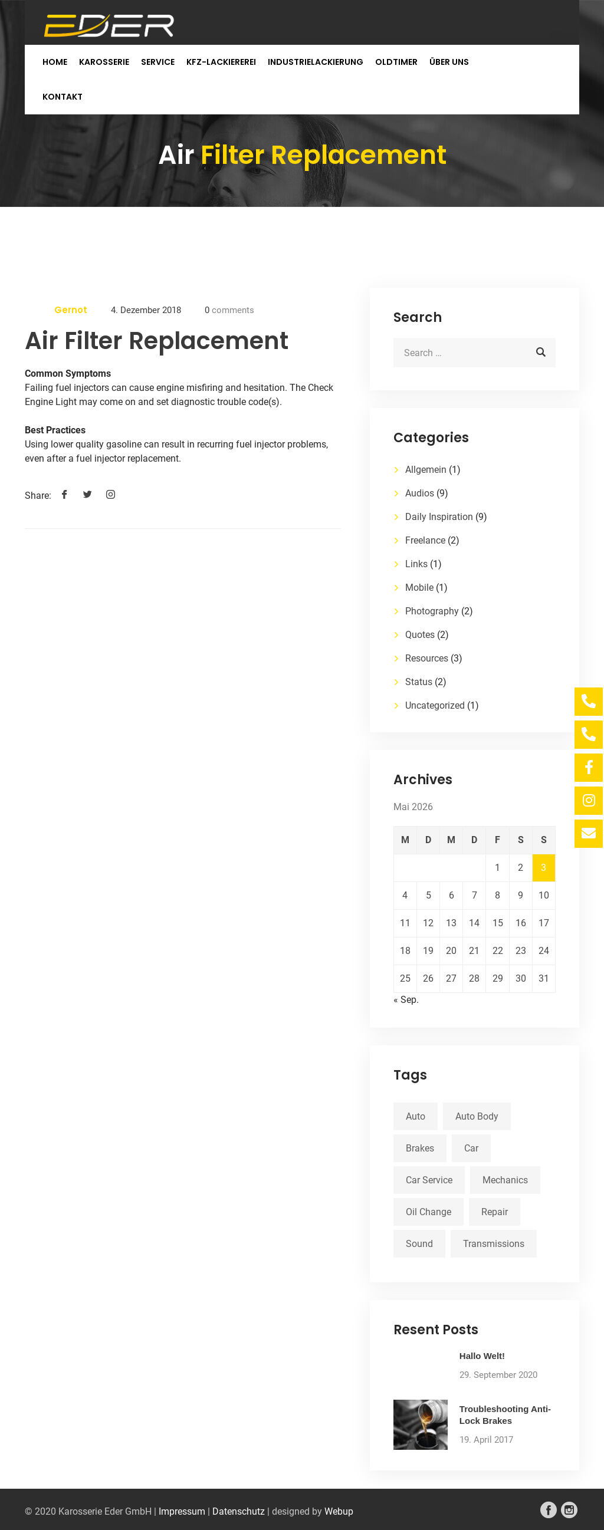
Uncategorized (435, 705)
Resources (426, 658)
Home (54, 62)
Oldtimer (396, 62)
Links (416, 564)
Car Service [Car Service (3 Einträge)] (429, 1180)
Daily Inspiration (439, 516)
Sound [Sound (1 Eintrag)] (419, 1243)
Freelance (425, 540)
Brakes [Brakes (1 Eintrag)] (420, 1148)
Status (418, 681)
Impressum (182, 1511)
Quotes (420, 634)
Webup (338, 1511)
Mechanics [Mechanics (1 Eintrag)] (505, 1180)
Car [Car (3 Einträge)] (471, 1148)
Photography (432, 611)
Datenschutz (238, 1511)
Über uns (449, 62)
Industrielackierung (315, 62)
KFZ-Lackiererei (221, 62)
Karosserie (104, 62)
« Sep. (406, 999)
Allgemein (426, 469)
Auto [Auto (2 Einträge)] (415, 1116)
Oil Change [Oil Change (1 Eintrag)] (428, 1212)
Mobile (419, 587)
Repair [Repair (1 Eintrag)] (494, 1212)
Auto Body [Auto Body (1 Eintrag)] (476, 1116)
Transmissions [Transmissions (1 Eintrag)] (493, 1243)
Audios (419, 493)
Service (158, 62)
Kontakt (62, 97)
